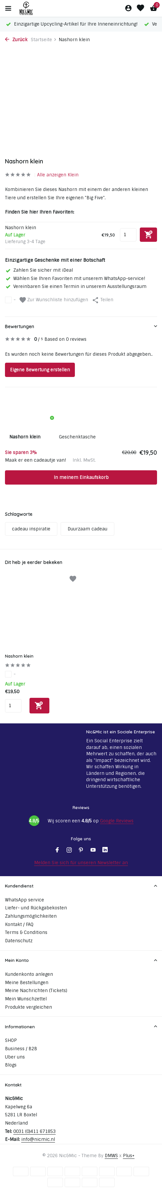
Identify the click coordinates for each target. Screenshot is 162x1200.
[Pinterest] (81, 851)
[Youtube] (93, 851)
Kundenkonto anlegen (29, 974)
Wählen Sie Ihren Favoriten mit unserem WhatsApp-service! (75, 278)
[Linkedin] (105, 851)
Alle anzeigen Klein (58, 175)
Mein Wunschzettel (26, 999)
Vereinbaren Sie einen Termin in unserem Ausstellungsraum (75, 286)
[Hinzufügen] (39, 705)
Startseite (44, 40)
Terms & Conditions (26, 932)
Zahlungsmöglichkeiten (31, 916)
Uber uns (15, 1057)
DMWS (111, 1155)
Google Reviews (117, 821)
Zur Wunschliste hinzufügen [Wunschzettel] (54, 300)
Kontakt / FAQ (19, 924)
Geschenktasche (77, 437)
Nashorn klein (19, 656)
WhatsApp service (24, 900)
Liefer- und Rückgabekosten (36, 908)
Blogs (11, 1065)
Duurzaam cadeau (87, 529)
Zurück (16, 40)
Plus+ (129, 1155)
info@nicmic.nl (38, 1139)
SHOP (11, 1040)
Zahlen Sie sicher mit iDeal (39, 270)
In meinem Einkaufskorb (81, 477)
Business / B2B (21, 1049)
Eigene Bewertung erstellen (40, 370)
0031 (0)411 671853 (34, 1131)
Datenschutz (18, 941)
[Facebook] (57, 851)
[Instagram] (69, 851)
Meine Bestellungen (26, 982)
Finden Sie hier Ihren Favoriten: (39, 212)
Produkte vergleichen (28, 1007)
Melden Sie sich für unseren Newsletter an (81, 863)
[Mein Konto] (128, 8)
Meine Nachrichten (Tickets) (36, 990)
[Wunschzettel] (140, 8)
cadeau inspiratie (31, 529)
